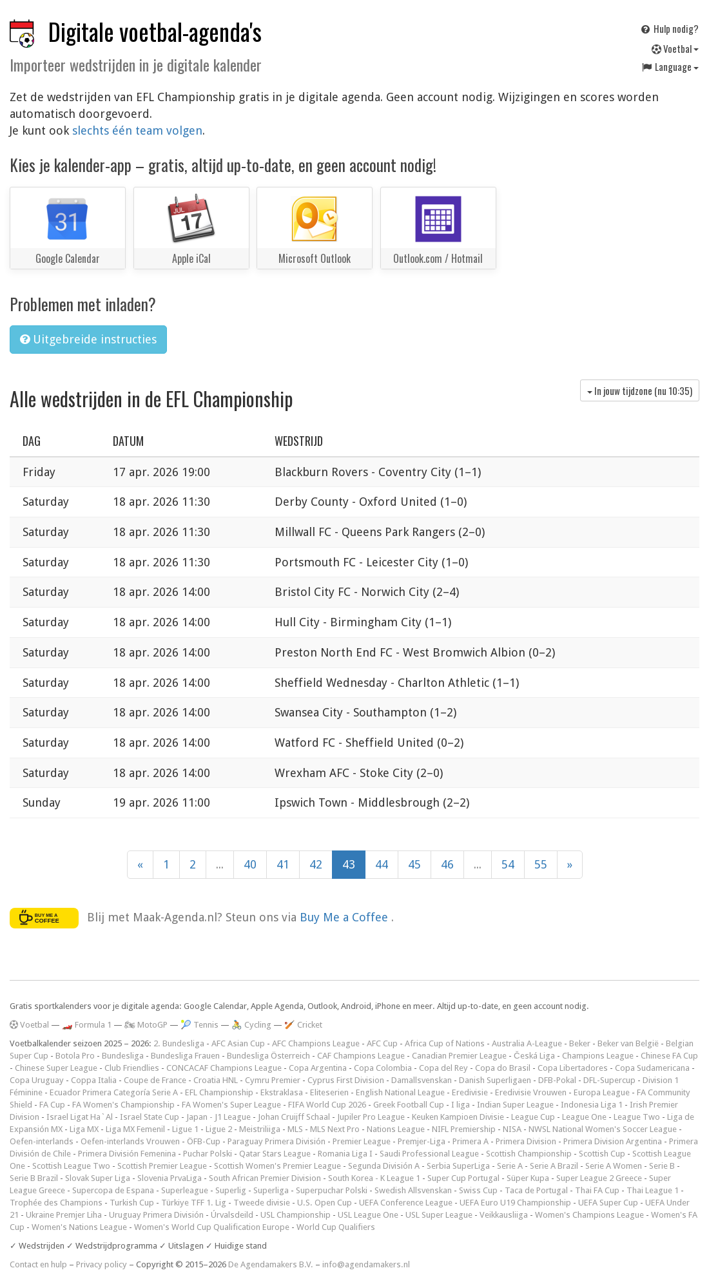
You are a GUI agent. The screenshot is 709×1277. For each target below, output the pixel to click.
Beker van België (628, 1043)
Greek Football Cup (408, 1104)
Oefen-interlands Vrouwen (130, 1141)
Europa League (602, 1092)
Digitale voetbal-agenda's (155, 31)
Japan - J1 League (218, 1117)
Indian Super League (515, 1104)
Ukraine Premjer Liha (64, 1215)
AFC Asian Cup (238, 1043)
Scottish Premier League (162, 1166)
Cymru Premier (272, 1080)
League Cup (533, 1117)
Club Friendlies (131, 1068)
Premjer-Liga (421, 1141)
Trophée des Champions (56, 1202)
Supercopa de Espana (113, 1190)
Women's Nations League (79, 1227)
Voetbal (675, 48)
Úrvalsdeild (232, 1215)
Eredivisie (470, 1092)
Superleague (184, 1190)
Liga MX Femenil (135, 1129)
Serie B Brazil (34, 1178)
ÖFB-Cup (203, 1141)
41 (283, 864)
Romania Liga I (345, 1153)
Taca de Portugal (536, 1190)
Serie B (662, 1166)
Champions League (598, 1056)
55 (540, 864)
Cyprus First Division (345, 1080)
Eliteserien (329, 1092)
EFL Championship (219, 1092)
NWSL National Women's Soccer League (603, 1129)
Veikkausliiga (504, 1215)
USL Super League (438, 1215)
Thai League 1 (652, 1190)
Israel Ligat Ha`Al (79, 1117)
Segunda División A (384, 1166)
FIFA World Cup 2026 (327, 1104)
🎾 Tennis (199, 1025)
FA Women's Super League (231, 1104)
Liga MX (84, 1129)
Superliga (271, 1190)
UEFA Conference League (405, 1202)
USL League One (368, 1215)
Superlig (230, 1190)
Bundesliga (123, 1056)
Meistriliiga (259, 1129)
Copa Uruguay (37, 1080)
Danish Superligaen (495, 1080)
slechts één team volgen (137, 130)
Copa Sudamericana (652, 1068)
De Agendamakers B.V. (270, 1264)
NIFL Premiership (464, 1129)
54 (507, 864)
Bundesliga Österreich (268, 1056)
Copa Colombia (383, 1068)
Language (670, 66)
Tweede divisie (261, 1202)
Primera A (470, 1141)
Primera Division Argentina (612, 1141)
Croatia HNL (215, 1080)
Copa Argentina (318, 1068)
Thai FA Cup (597, 1190)
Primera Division (526, 1141)
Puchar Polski (207, 1153)
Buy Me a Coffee (345, 917)
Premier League (362, 1141)
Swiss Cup (478, 1190)
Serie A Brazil (554, 1166)
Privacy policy (101, 1264)
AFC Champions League (316, 1043)
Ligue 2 (219, 1129)
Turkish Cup (132, 1202)
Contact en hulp (38, 1264)
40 (250, 864)
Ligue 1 (185, 1129)
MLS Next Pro (335, 1129)
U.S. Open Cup (324, 1202)
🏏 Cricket (303, 1025)
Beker (579, 1043)
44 (381, 864)
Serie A (510, 1166)
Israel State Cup (149, 1117)
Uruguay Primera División (156, 1215)
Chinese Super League (56, 1068)
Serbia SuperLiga (458, 1166)
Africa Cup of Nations (445, 1043)
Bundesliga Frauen (185, 1056)
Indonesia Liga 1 (592, 1104)
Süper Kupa (528, 1178)
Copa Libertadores (573, 1068)
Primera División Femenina (127, 1153)
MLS (295, 1129)
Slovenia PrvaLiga (169, 1178)
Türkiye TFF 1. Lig (193, 1202)
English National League (400, 1092)
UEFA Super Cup (608, 1202)
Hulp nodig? (669, 28)
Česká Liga (534, 1056)
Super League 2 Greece (599, 1178)
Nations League (396, 1129)
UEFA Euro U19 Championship (515, 1202)
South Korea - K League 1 (374, 1178)
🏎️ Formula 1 (87, 1025)
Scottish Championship (529, 1153)
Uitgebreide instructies (88, 339)
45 (414, 864)
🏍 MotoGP (146, 1025)
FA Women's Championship (123, 1104)
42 (315, 864)
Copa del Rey (443, 1068)
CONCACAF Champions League (224, 1068)
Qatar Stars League (275, 1153)
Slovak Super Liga (97, 1178)
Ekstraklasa (281, 1092)
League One (584, 1117)
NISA (512, 1129)
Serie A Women (613, 1166)
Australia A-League (527, 1043)
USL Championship (295, 1215)
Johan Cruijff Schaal (294, 1117)
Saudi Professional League (429, 1153)
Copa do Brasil (502, 1068)
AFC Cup (382, 1043)
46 (447, 864)
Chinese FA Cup (669, 1056)
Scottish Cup (602, 1153)
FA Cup (52, 1104)
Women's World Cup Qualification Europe (211, 1227)
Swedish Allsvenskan (413, 1190)
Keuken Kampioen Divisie (458, 1117)
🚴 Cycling (251, 1025)
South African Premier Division (265, 1178)
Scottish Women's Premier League (277, 1166)
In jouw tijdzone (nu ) (639, 390)
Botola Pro (75, 1056)
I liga (460, 1104)
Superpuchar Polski (331, 1190)
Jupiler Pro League (371, 1117)
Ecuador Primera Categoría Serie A (114, 1092)
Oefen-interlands (41, 1141)
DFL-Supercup (609, 1080)
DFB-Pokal (557, 1080)
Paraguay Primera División (276, 1141)
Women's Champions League (589, 1215)
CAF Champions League (361, 1056)
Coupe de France (155, 1080)
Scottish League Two (71, 1166)
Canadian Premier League (459, 1056)
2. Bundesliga (178, 1043)
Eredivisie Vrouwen (531, 1092)
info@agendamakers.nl (366, 1264)
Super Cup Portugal (463, 1178)
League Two (637, 1117)
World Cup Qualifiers (335, 1227)
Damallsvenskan (421, 1080)
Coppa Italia (94, 1080)
